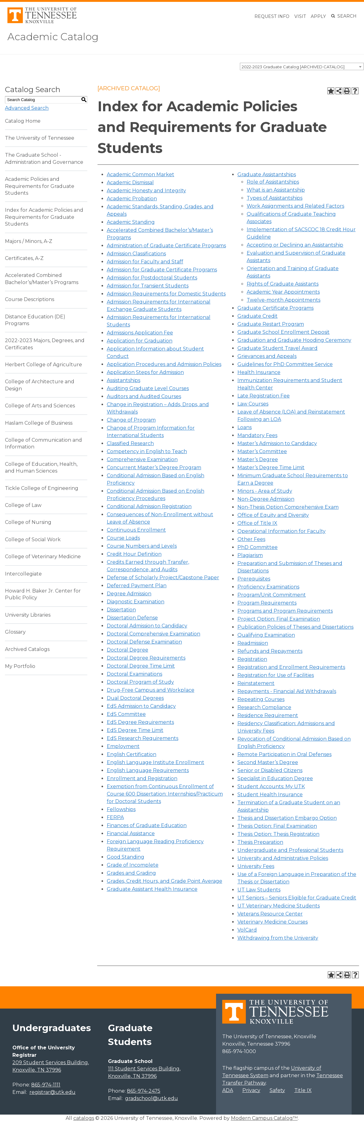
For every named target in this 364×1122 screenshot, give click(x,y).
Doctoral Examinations (134, 674)
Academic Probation (132, 199)
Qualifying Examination (266, 635)
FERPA (115, 817)
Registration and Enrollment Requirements (291, 667)
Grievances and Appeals (267, 356)
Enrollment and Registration (142, 778)
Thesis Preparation (260, 842)
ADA (227, 1090)
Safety (277, 1090)
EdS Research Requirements (142, 738)
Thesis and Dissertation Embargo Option (287, 818)
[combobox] (302, 66)
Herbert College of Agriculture (43, 365)
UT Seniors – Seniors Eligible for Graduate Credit (296, 898)
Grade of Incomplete (132, 865)
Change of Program (131, 420)
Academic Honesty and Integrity (146, 190)
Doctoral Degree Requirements (146, 658)
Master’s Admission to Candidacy (277, 443)
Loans (244, 427)
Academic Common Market (140, 174)
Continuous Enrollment (136, 530)
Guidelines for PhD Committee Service (285, 364)
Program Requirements (267, 603)
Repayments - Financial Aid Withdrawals (286, 691)
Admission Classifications (136, 254)
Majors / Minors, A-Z (28, 241)
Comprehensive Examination (142, 459)
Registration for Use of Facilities (275, 675)
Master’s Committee (262, 451)
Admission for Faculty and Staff (145, 262)
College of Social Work (33, 539)
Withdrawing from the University (277, 938)
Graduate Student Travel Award (277, 348)
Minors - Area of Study (264, 491)
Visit (300, 16)
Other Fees (251, 539)
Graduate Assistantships (266, 174)
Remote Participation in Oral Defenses (284, 754)
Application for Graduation (139, 341)
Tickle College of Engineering (41, 488)
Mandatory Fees (257, 435)
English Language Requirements (148, 770)
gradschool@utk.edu (151, 1098)
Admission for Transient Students (147, 286)
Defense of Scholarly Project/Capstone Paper (163, 577)
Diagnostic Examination (135, 602)
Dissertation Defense (132, 618)
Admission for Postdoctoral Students (152, 278)
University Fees (255, 866)
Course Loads (123, 538)
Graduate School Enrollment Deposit (283, 332)
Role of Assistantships (273, 182)
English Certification (131, 754)
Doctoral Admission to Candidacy (147, 626)
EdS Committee (126, 714)
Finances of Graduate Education (147, 825)
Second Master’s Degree (267, 762)
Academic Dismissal (130, 182)
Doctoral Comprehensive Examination (153, 634)
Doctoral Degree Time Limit (141, 666)
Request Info (271, 16)
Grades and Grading (131, 873)
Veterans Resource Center (270, 914)
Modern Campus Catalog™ (264, 1118)
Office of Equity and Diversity (273, 515)
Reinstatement (256, 683)
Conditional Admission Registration (149, 506)
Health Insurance (258, 372)
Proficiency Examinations (268, 587)
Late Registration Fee (263, 396)
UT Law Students (258, 890)
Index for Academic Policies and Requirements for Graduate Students (44, 217)
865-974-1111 (45, 1085)
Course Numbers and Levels (142, 546)
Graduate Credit (257, 316)
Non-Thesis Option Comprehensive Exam (288, 507)
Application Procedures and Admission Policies (164, 364)
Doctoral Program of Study (140, 682)
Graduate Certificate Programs (275, 308)
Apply (318, 16)
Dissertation (121, 610)
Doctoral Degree (127, 650)
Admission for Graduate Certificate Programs (162, 270)
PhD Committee (257, 547)
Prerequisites (253, 579)
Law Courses (252, 404)
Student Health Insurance (270, 794)
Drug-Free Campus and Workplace (150, 690)
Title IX (303, 1090)
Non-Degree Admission (265, 499)
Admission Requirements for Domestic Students (166, 294)
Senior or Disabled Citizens (269, 770)
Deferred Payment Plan (137, 586)
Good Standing (125, 857)
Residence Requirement (267, 715)
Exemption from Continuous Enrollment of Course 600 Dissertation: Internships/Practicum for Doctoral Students (165, 794)
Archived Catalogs (27, 649)
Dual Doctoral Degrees (135, 698)
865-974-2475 (143, 1091)
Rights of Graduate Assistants (282, 284)
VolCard (247, 930)
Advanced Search (27, 108)
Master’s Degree (257, 459)
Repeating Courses (260, 699)
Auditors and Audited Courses (144, 396)
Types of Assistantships (274, 198)
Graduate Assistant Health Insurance (152, 889)
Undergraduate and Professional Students (290, 850)
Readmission (252, 643)
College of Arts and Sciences (40, 406)
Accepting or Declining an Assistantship (295, 245)
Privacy (251, 1090)
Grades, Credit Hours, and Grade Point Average (164, 881)
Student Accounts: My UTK (271, 786)
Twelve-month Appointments (283, 300)
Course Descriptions (29, 299)
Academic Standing (131, 222)
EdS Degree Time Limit (135, 730)
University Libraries (27, 615)
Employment (123, 746)
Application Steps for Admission (145, 372)
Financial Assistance (131, 833)
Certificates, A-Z (24, 258)
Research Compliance (264, 707)
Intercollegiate (23, 574)
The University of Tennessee (39, 138)
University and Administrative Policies (282, 858)
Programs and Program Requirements (285, 611)
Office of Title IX (257, 523)
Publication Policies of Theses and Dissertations (295, 627)
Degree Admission (129, 594)
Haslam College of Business (38, 423)
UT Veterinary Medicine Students (278, 906)
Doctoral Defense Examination (144, 642)
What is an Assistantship (276, 190)
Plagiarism (250, 555)
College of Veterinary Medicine (43, 556)
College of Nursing (28, 522)
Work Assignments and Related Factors (295, 206)
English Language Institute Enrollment (155, 762)
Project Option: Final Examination (278, 619)
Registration (252, 659)
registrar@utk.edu (52, 1092)
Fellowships (121, 809)
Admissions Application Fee (140, 333)
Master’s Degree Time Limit (271, 467)
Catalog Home (23, 121)
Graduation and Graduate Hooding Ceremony (294, 340)
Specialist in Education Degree (275, 778)
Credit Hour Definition (134, 554)
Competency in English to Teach (147, 451)
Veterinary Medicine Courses (272, 922)
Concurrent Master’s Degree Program (154, 467)
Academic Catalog (52, 37)
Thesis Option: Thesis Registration (278, 834)
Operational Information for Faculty (281, 531)
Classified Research (130, 443)
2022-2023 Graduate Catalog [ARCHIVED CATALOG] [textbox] (293, 66)
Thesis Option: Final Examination (277, 826)
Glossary (15, 632)
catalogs (83, 1118)
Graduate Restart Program (270, 324)
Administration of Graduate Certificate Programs (166, 246)
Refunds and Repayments (269, 651)
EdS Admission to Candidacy (141, 706)
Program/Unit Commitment (271, 595)
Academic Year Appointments (283, 292)
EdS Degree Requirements (140, 722)
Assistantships (123, 380)
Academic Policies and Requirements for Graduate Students (39, 186)
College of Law (23, 505)
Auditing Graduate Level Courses (148, 388)
